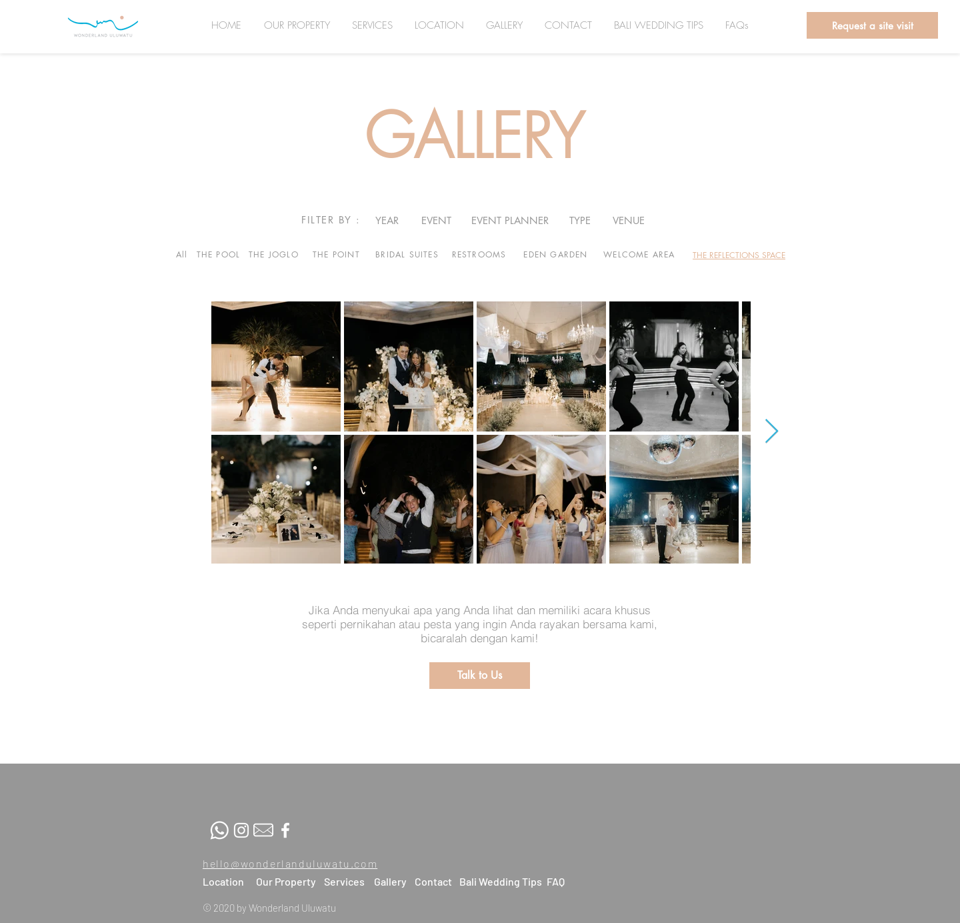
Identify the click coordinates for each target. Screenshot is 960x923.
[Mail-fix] (263, 830)
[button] (872, 25)
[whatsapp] (219, 830)
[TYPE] (580, 220)
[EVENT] (436, 220)
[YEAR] (387, 220)
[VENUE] (628, 220)
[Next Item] (771, 432)
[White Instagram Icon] (241, 830)
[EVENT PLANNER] (510, 220)
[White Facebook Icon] (285, 830)
